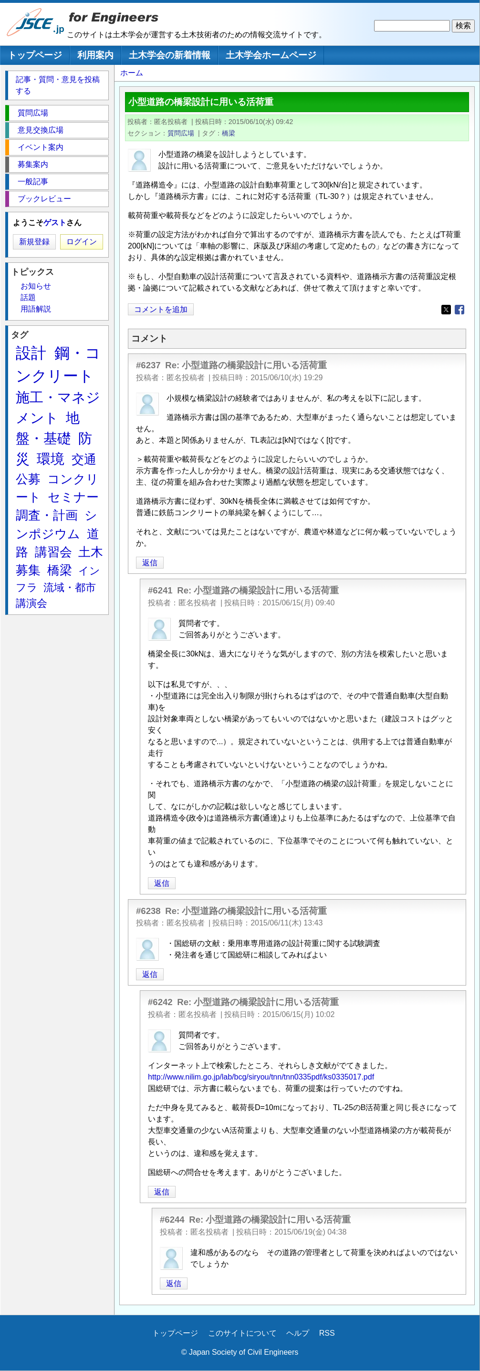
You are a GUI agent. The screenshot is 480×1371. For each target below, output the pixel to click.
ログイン (81, 242)
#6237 (148, 365)
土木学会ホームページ (271, 55)
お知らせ (36, 286)
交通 (84, 459)
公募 (28, 479)
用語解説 (36, 309)
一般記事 (33, 181)
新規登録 (34, 242)
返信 (149, 563)
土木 (90, 552)
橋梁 (228, 133)
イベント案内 (40, 147)
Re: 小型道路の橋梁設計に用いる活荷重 (246, 365)
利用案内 (95, 55)
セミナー (73, 497)
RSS (327, 1333)
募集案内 (33, 164)
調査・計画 (47, 515)
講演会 (31, 603)
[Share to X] (446, 309)
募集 (28, 570)
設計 (31, 353)
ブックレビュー (44, 199)
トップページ (35, 55)
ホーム (131, 73)
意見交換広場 (40, 130)
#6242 (160, 1002)
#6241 (160, 590)
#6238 (148, 911)
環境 (50, 459)
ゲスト (54, 222)
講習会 (53, 552)
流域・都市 (69, 587)
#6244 (172, 1220)
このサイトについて (242, 1333)
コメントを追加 (161, 309)
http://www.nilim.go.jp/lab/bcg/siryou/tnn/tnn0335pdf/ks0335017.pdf (261, 1077)
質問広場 (180, 133)
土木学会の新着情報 (169, 55)
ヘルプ (297, 1333)
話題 (28, 297)
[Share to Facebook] (459, 309)
